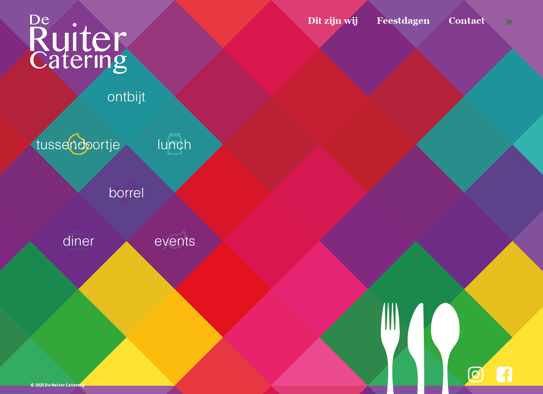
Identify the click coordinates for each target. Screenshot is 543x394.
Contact (467, 20)
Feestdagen (403, 20)
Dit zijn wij (333, 20)
